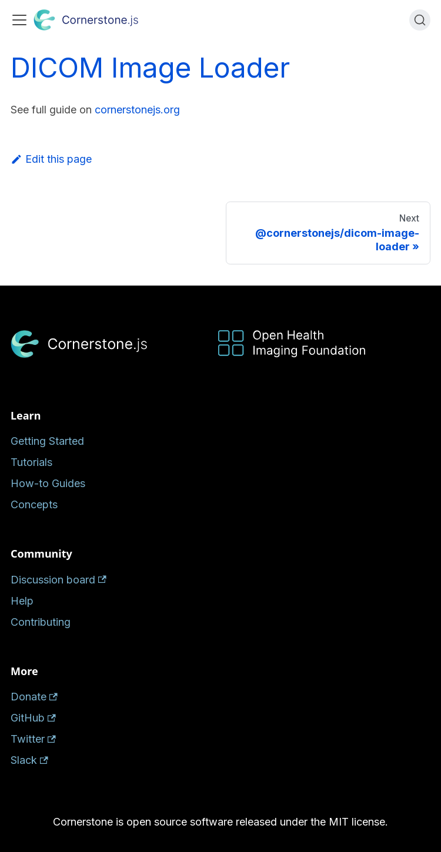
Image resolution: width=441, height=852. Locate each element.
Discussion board (58, 579)
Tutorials (31, 462)
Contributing (41, 622)
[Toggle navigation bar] (19, 20)
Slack (29, 760)
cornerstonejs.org (137, 109)
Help (22, 601)
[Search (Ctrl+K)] (419, 20)
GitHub (33, 718)
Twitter (33, 739)
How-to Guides (48, 483)
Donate (34, 696)
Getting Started (47, 441)
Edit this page (51, 159)
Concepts (34, 504)
